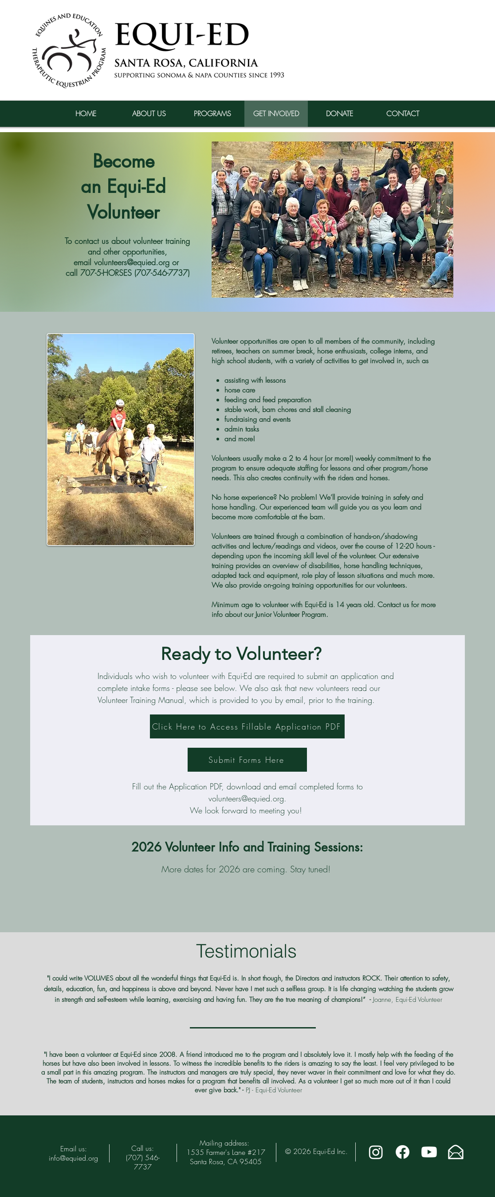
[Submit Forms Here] (247, 760)
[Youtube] (429, 1152)
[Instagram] (376, 1152)
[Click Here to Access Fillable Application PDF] (247, 726)
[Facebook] (402, 1152)
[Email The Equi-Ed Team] (456, 1152)
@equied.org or (154, 262)
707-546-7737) (162, 272)
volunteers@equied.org (246, 798)
